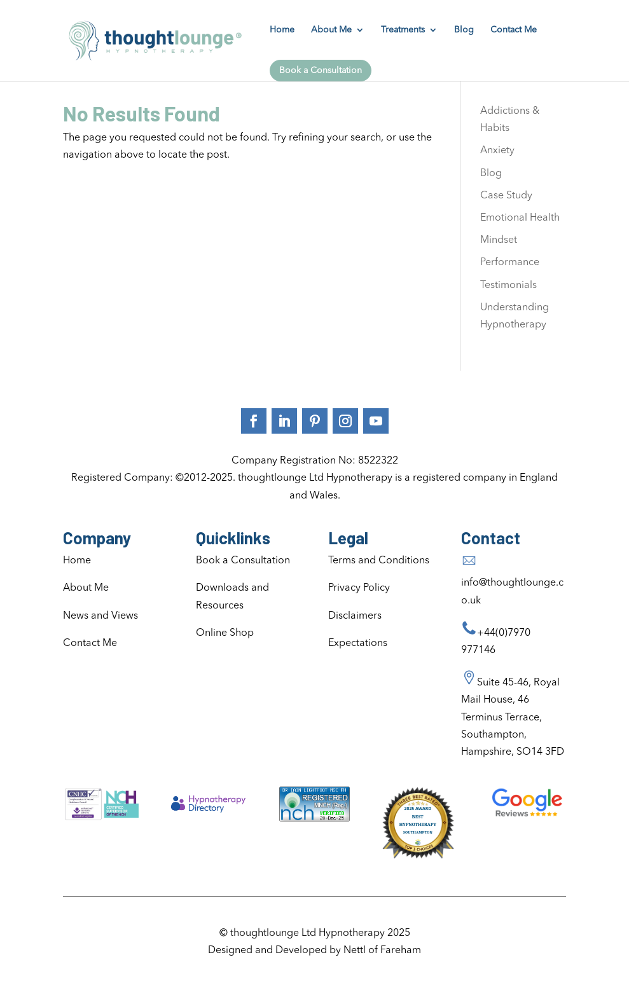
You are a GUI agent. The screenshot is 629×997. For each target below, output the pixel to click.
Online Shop (225, 633)
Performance (509, 263)
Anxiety (497, 151)
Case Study (506, 196)
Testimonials (508, 285)
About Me (331, 29)
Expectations (357, 643)
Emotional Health (520, 218)
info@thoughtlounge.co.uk (512, 583)
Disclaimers (355, 616)
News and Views (100, 616)
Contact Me (513, 29)
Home (282, 29)
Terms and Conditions (378, 561)
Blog (464, 29)
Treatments (403, 29)
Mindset (498, 240)
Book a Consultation (320, 70)
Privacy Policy (359, 588)
